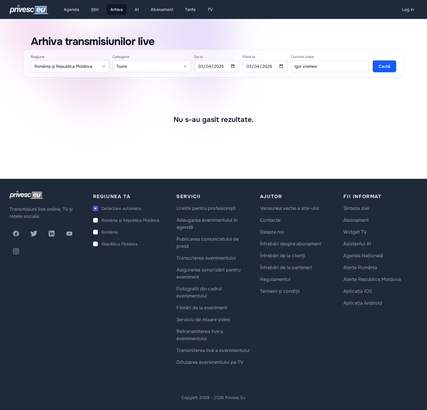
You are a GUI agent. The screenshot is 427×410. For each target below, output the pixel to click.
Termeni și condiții (280, 291)
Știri (94, 9)
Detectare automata (121, 208)
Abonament (162, 9)
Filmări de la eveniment (201, 308)
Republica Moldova (119, 244)
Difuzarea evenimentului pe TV (209, 362)
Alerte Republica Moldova (372, 279)
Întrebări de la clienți (282, 256)
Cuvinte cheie (302, 56)
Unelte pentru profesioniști (206, 208)
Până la (249, 56)
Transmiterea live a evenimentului (213, 350)
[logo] (26, 195)
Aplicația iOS (357, 291)
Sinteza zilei (356, 208)
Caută (384, 66)
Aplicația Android (362, 303)
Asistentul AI (357, 244)
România (109, 232)
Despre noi (272, 232)
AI (137, 9)
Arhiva (116, 9)
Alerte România (360, 267)
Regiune (37, 56)
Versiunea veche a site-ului (289, 208)
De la (198, 56)
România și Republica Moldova (130, 220)
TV (210, 9)
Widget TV (355, 232)
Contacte (270, 220)
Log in (408, 9)
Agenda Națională (363, 256)
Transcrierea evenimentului (206, 258)
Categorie (121, 56)
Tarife (190, 9)
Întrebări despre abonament (290, 244)
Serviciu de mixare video (203, 319)
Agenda (71, 9)
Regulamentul (275, 279)
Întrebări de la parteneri (286, 267)
